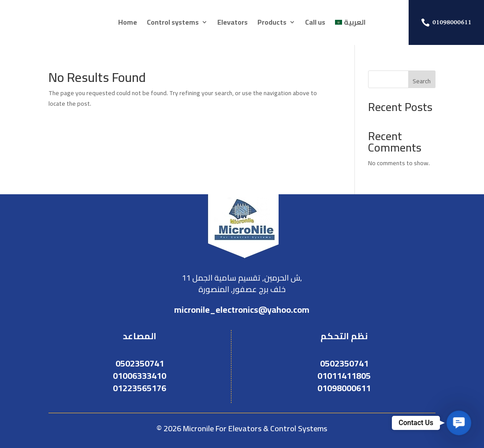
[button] (459, 423)
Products (272, 24)
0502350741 (139, 363)
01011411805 (344, 375)
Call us (315, 24)
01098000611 (451, 22)
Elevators (232, 24)
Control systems (173, 24)
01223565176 (139, 388)
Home (127, 24)
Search (422, 81)
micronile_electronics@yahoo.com (241, 309)
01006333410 (139, 375)
